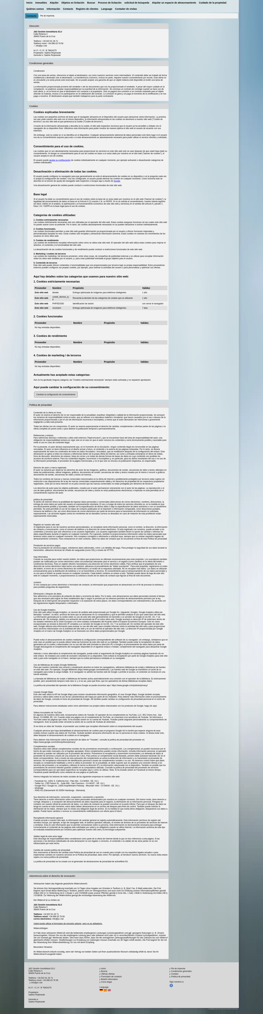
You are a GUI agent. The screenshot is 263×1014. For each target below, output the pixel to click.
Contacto (68, 9)
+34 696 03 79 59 (55, 43)
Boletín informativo (109, 979)
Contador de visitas (126, 9)
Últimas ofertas (108, 974)
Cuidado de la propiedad (212, 2)
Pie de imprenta (178, 968)
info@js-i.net (41, 46)
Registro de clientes (87, 9)
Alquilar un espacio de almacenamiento (174, 2)
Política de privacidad (180, 976)
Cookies (174, 974)
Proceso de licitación (109, 2)
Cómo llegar (106, 982)
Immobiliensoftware (231, 1009)
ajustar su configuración (59, 160)
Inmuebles (41, 2)
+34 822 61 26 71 (50, 41)
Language (106, 9)
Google (117, 181)
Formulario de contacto (111, 976)
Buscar (91, 2)
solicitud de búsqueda (136, 2)
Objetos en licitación (72, 2)
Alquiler (54, 2)
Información (53, 9)
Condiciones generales (181, 971)
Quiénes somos (35, 9)
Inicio (29, 2)
